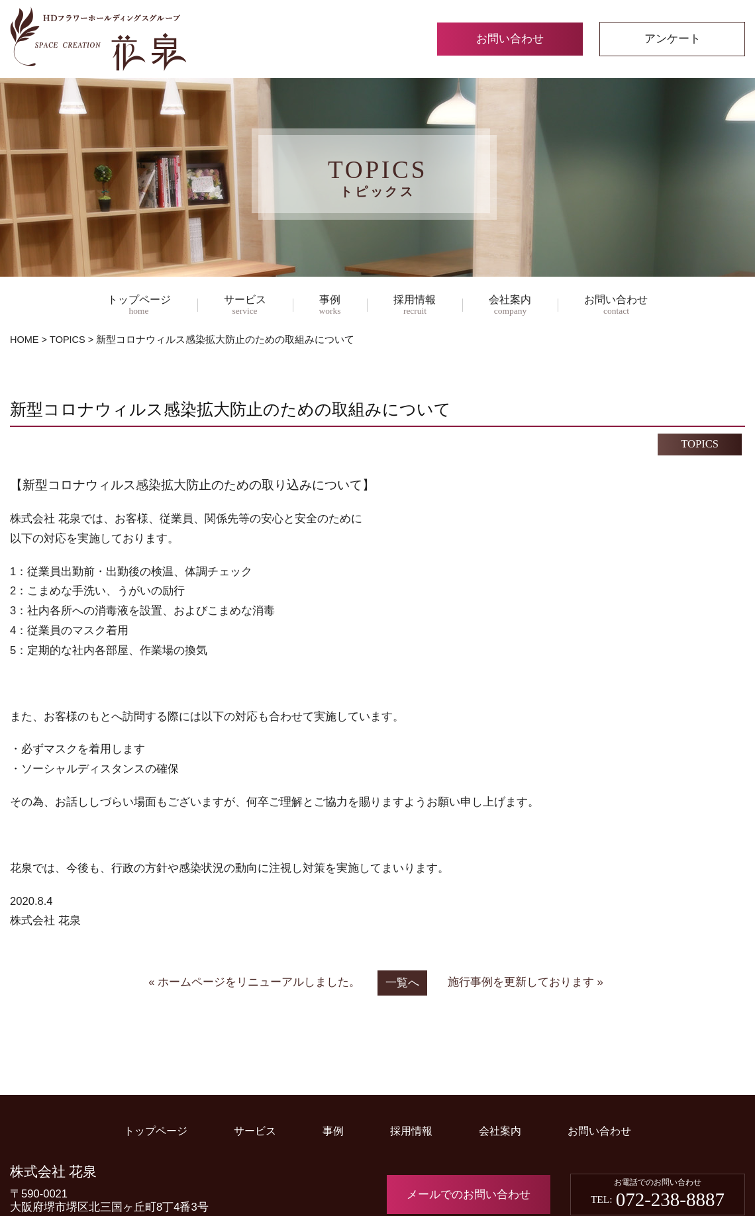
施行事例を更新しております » (525, 982)
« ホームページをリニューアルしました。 (254, 982)
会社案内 (510, 305)
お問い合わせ (510, 38)
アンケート (672, 38)
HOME (24, 339)
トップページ (139, 305)
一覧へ (402, 982)
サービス (245, 305)
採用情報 (414, 305)
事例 (330, 305)
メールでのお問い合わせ (468, 1194)
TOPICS (67, 339)
